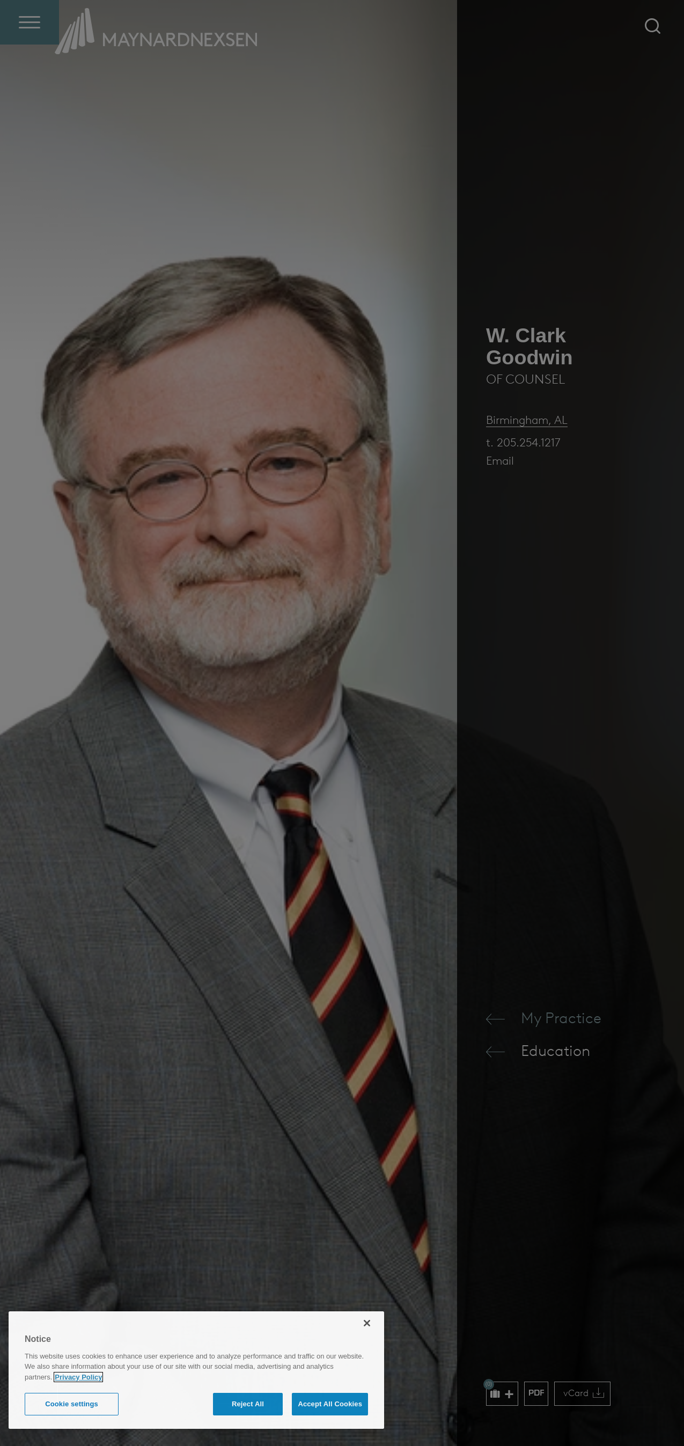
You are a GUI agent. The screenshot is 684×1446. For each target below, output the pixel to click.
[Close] (367, 1323)
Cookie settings (71, 1404)
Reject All (248, 1404)
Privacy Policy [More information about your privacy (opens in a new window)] (78, 1377)
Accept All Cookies (330, 1404)
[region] (196, 1370)
